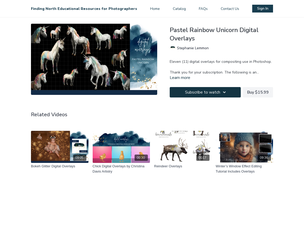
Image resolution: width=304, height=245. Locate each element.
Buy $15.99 (258, 92)
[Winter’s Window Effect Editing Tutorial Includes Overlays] (244, 169)
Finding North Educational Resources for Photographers (84, 8)
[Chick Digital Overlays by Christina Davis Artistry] (121, 169)
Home (155, 8)
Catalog (179, 8)
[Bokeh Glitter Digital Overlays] (59, 166)
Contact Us (230, 8)
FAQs (203, 8)
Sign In (262, 8)
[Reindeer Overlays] (183, 166)
